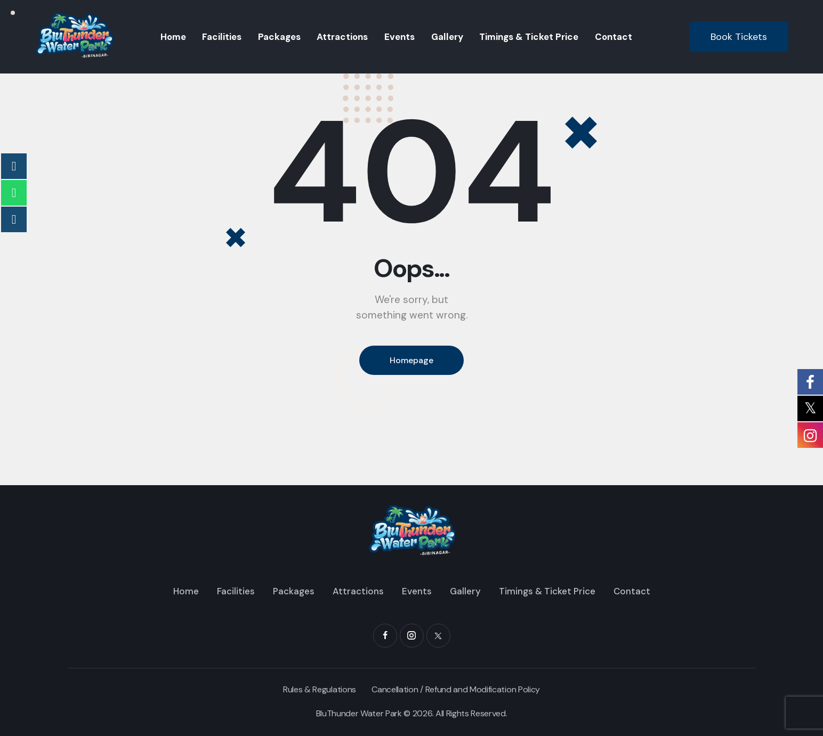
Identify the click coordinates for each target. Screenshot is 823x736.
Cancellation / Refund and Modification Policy (456, 689)
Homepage (411, 360)
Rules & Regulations (319, 689)
